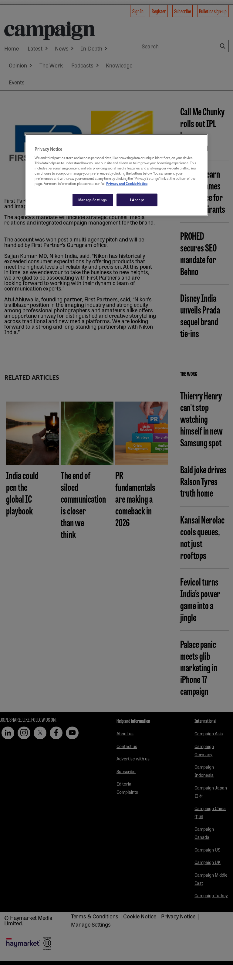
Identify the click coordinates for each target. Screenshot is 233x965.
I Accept (137, 199)
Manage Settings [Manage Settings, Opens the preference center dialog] (92, 199)
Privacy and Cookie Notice (126, 183)
